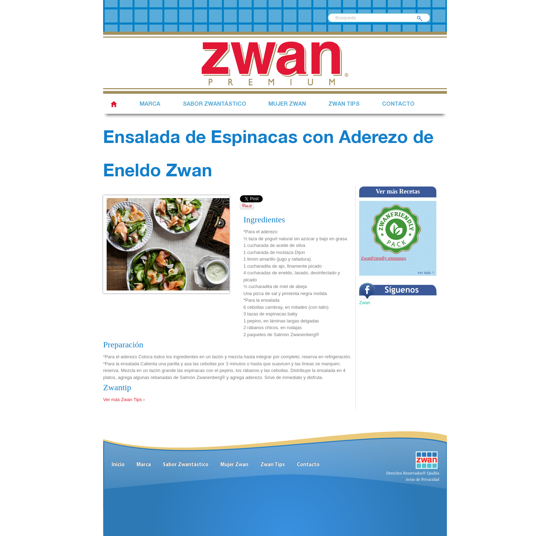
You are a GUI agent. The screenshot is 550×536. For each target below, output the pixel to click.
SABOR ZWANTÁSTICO (214, 104)
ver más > (426, 272)
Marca (150, 104)
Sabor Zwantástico (185, 465)
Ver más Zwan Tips (122, 399)
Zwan (364, 302)
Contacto (398, 104)
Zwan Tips (344, 104)
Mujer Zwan (287, 104)
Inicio (118, 465)
